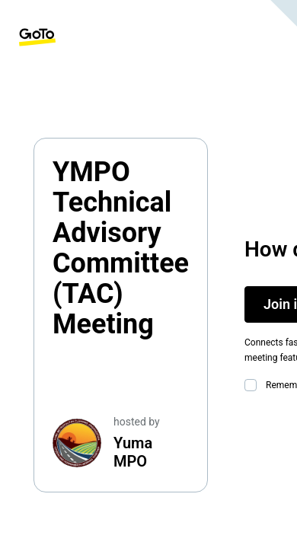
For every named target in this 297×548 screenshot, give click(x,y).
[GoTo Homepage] (37, 37)
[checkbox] (253, 385)
